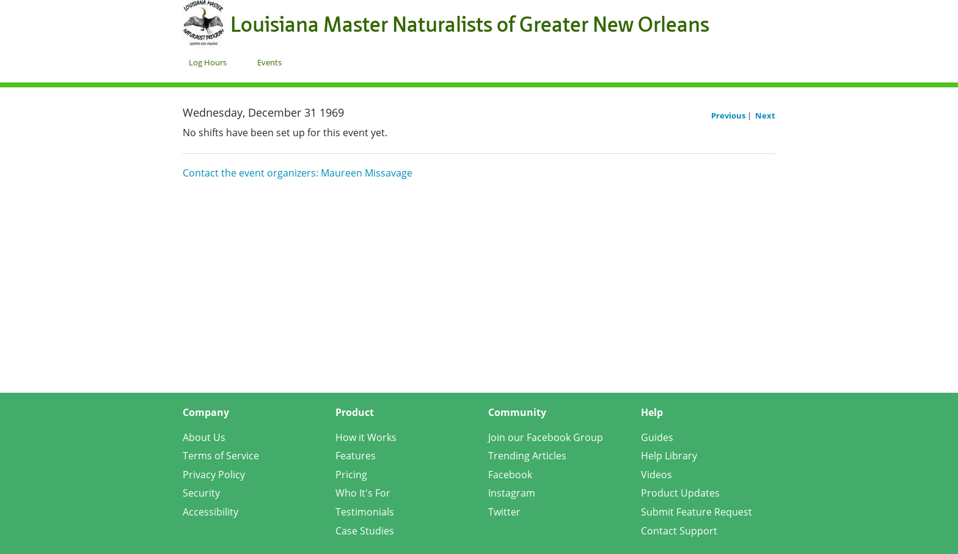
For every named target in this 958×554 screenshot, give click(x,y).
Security (201, 493)
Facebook (510, 474)
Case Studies (364, 531)
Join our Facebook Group (545, 437)
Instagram (511, 493)
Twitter (504, 512)
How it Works (366, 437)
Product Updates (680, 493)
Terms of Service (221, 455)
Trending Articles (527, 455)
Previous (729, 115)
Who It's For (362, 493)
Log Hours (208, 62)
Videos (656, 474)
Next (765, 115)
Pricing (351, 474)
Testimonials (364, 512)
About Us (204, 437)
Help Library (669, 455)
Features (355, 455)
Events (269, 62)
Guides (657, 437)
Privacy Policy (214, 474)
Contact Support (679, 531)
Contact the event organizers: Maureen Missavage (297, 173)
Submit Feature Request (696, 512)
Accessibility (210, 512)
